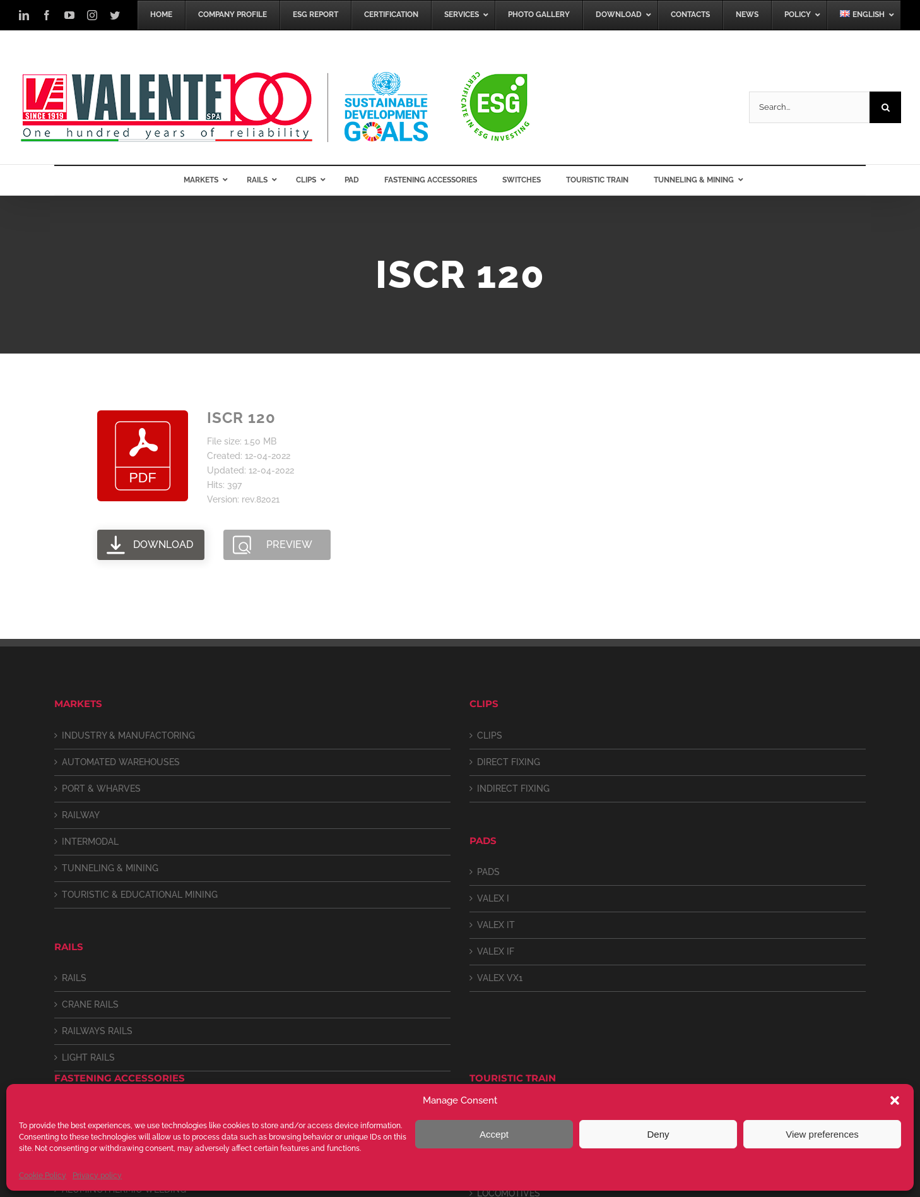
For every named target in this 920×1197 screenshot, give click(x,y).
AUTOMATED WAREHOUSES (121, 762)
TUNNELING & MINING (110, 868)
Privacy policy (97, 1175)
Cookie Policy (42, 1175)
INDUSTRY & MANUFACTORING (128, 735)
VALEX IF (495, 951)
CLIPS (489, 735)
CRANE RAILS (90, 1004)
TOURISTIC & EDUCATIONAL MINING (140, 895)
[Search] (885, 107)
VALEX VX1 (499, 978)
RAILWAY (81, 815)
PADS (488, 872)
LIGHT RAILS (88, 1057)
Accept (494, 1134)
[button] (894, 1100)
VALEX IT (496, 925)
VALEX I (493, 898)
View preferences (822, 1134)
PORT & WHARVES (101, 788)
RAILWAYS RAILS (97, 1031)
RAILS (74, 978)
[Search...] (809, 107)
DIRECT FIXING (508, 762)
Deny (658, 1134)
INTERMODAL (90, 842)
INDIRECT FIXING (513, 788)
